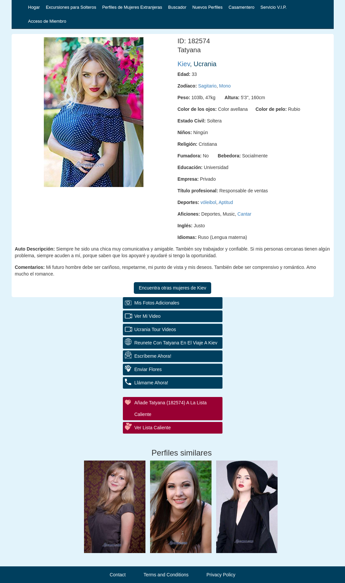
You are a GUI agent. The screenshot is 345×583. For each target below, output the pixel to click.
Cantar (244, 214)
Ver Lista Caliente (152, 427)
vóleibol (208, 202)
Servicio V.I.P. (273, 7)
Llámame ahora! (151, 382)
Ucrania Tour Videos (155, 329)
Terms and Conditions (165, 574)
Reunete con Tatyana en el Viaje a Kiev (175, 342)
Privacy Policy (221, 574)
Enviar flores (148, 369)
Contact (118, 574)
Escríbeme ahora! (152, 356)
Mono (225, 86)
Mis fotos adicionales (156, 302)
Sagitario (207, 86)
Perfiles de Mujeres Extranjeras (132, 7)
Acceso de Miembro (47, 21)
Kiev (184, 64)
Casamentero (241, 7)
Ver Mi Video (147, 316)
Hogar (34, 7)
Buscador (177, 7)
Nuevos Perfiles (207, 7)
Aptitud (225, 202)
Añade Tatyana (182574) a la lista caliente (170, 408)
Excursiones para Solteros (71, 7)
